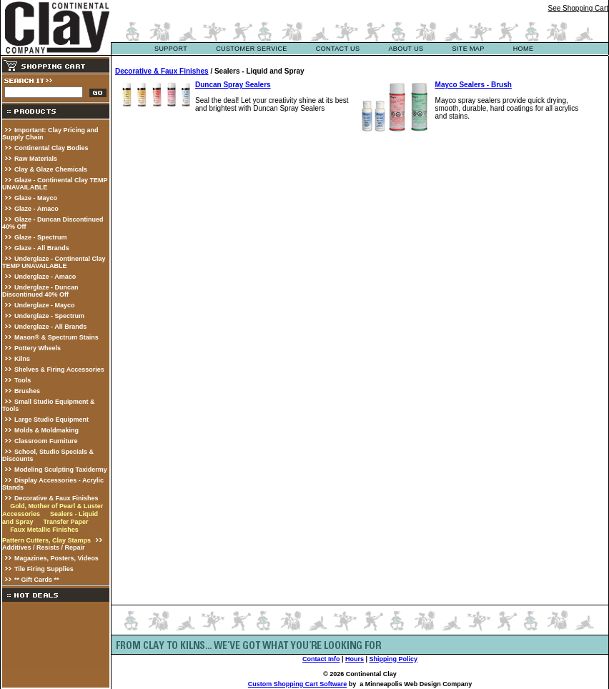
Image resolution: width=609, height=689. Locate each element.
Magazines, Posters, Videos (56, 558)
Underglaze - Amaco (45, 276)
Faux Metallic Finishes (44, 529)
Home (523, 48)
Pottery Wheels (37, 348)
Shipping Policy (394, 659)
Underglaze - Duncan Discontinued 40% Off (40, 291)
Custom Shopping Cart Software (297, 684)
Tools (22, 380)
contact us (338, 48)
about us (405, 48)
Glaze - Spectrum (40, 237)
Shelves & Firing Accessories (59, 369)
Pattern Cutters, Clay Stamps (46, 540)
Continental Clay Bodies (51, 148)
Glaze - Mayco (35, 198)
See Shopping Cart (578, 8)
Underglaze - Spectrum (49, 315)
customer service (251, 48)
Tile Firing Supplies (44, 568)
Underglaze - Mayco (44, 305)
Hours (354, 659)
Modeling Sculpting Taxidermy (60, 469)
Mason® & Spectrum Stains (56, 337)
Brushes (27, 391)
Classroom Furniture (46, 441)
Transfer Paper (65, 521)
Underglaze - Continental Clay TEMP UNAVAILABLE (54, 262)
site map (468, 48)
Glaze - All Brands (41, 248)
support (170, 48)
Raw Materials (35, 158)
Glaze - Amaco (36, 208)
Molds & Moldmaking (46, 430)
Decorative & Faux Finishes (56, 498)
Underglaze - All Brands (50, 326)
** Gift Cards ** (36, 579)
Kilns (22, 358)
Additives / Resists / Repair (43, 547)
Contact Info (321, 659)
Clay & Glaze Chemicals (50, 169)
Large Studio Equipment (51, 419)
